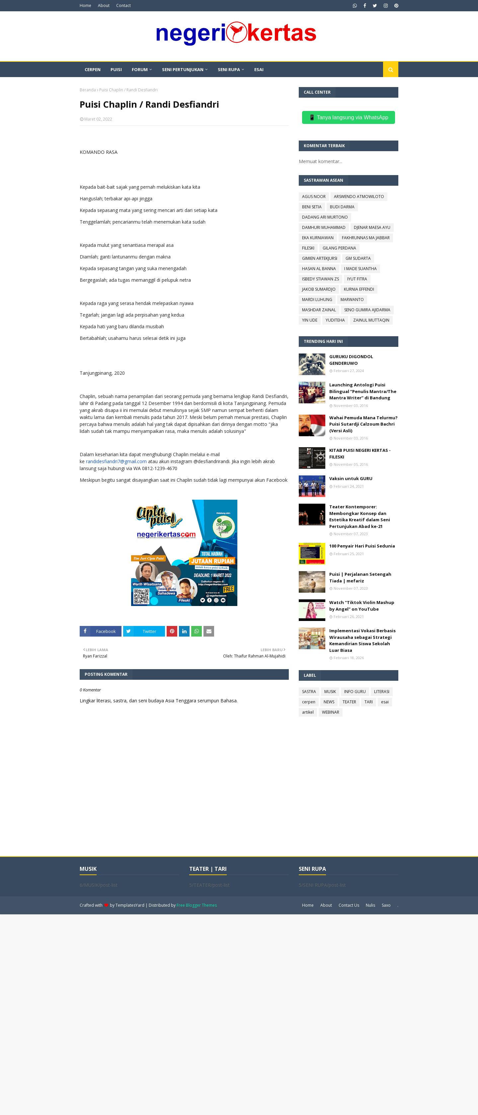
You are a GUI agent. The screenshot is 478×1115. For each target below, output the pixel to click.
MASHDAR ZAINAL (319, 310)
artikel (308, 712)
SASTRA (309, 691)
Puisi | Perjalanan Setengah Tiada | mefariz (360, 577)
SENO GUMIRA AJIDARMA (367, 310)
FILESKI (308, 248)
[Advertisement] (199, 1014)
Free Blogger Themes (197, 905)
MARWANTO (352, 299)
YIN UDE (309, 320)
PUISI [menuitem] (116, 69)
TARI (368, 702)
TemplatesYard (130, 905)
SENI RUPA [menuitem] (229, 69)
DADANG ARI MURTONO (325, 217)
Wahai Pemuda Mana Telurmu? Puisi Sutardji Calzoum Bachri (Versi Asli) (363, 424)
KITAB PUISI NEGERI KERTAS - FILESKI (360, 453)
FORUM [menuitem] (140, 69)
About (104, 5)
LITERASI (381, 691)
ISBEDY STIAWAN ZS (320, 279)
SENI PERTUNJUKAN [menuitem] (182, 69)
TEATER (349, 702)
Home (85, 5)
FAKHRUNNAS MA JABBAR (366, 238)
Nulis (370, 905)
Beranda (88, 90)
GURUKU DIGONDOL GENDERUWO (351, 360)
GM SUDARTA (358, 258)
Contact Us (349, 905)
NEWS (329, 702)
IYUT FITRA (357, 279)
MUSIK (330, 691)
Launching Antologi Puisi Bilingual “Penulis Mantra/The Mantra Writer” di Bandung (362, 391)
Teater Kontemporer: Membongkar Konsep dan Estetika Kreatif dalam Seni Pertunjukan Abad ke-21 (359, 516)
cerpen (308, 702)
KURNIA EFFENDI (359, 289)
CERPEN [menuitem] (93, 69)
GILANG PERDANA (339, 248)
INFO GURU (355, 691)
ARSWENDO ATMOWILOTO (359, 196)
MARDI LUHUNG (317, 299)
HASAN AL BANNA (319, 268)
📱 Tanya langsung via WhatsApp (348, 117)
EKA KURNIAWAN (318, 238)
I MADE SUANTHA (360, 268)
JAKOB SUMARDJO (319, 289)
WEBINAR (330, 712)
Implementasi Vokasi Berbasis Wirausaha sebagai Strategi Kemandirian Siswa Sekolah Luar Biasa (362, 640)
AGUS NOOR (314, 196)
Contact (123, 5)
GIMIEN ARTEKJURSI (319, 258)
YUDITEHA (335, 320)
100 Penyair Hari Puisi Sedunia (362, 546)
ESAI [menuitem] (259, 69)
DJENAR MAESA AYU (372, 227)
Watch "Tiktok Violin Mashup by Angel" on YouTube (361, 605)
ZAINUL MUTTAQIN (371, 320)
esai (385, 702)
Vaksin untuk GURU (350, 478)
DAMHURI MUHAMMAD (324, 227)
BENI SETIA (312, 207)
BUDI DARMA (342, 207)
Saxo (386, 905)
